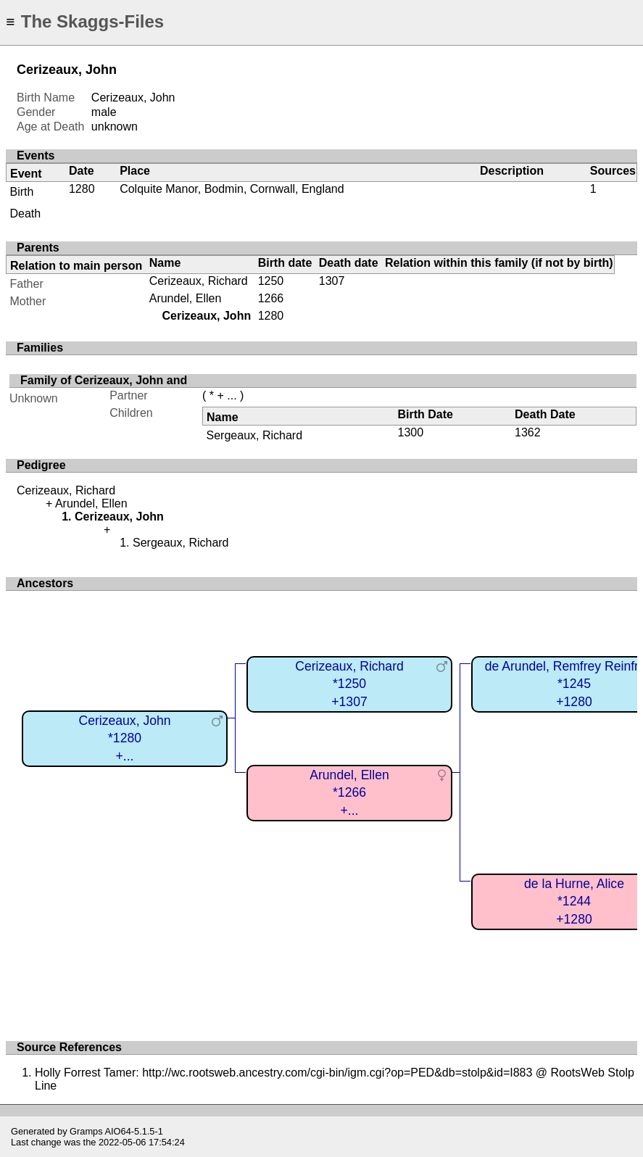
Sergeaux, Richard (255, 435)
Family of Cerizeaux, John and (103, 380)
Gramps (86, 1131)
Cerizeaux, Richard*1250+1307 (349, 684)
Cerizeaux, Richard (198, 281)
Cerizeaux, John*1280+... (124, 738)
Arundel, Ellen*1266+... (349, 793)
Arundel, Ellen (185, 298)
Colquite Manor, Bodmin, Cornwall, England (232, 189)
